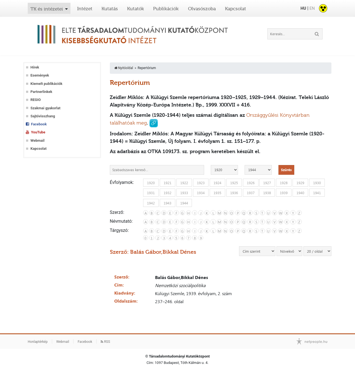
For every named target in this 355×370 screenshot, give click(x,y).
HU (303, 8)
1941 (317, 192)
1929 (300, 182)
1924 (217, 182)
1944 (184, 202)
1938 (267, 192)
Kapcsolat (235, 8)
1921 (167, 182)
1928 (284, 182)
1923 (201, 182)
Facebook (39, 124)
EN (312, 8)
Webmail (38, 140)
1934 (201, 192)
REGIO (36, 100)
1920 (151, 182)
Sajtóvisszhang (43, 116)
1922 (184, 182)
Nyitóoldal (123, 68)
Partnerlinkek (41, 91)
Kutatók (135, 8)
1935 (217, 192)
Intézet (84, 8)
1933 (184, 192)
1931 (151, 192)
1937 (251, 192)
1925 (234, 182)
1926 (251, 182)
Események (40, 75)
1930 (317, 182)
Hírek (35, 67)
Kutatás (110, 8)
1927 (267, 182)
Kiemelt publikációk (46, 83)
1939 (284, 192)
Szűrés (286, 169)
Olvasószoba (202, 8)
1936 (234, 192)
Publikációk (166, 8)
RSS (105, 342)
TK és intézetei (47, 9)
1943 (167, 202)
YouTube (38, 132)
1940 (300, 192)
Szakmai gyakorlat (45, 108)
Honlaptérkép (38, 342)
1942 (151, 202)
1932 (167, 192)
